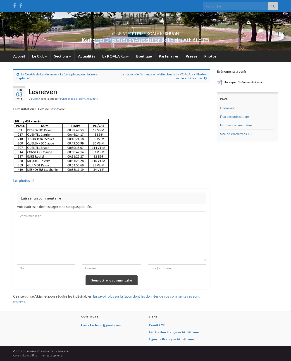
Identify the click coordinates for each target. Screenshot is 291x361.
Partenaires (169, 56)
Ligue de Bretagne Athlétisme (171, 339)
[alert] (247, 82)
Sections (62, 56)
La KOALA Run (115, 56)
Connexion (228, 108)
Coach (36, 98)
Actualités (86, 56)
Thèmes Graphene (50, 355)
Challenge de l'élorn (73, 98)
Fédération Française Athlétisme (174, 332)
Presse (191, 56)
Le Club (39, 56)
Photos (210, 56)
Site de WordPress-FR (236, 134)
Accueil (19, 56)
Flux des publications (235, 116)
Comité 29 (157, 325)
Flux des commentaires (236, 125)
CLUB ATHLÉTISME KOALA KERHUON (145, 32)
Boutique (144, 56)
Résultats (92, 98)
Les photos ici (23, 180)
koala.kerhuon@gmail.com (101, 325)
